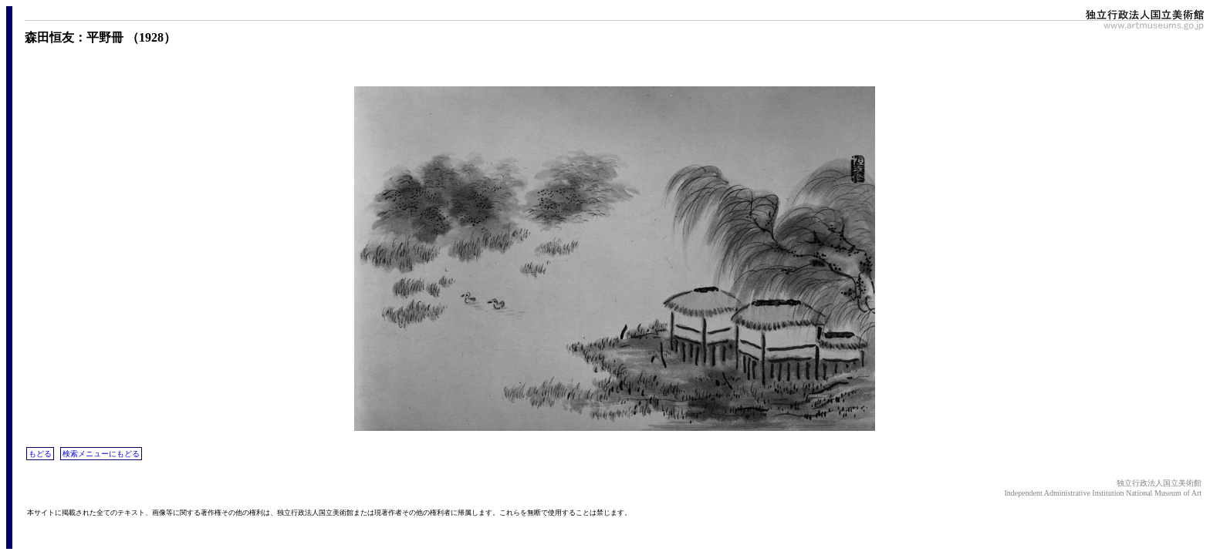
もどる (40, 453)
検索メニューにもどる (101, 453)
